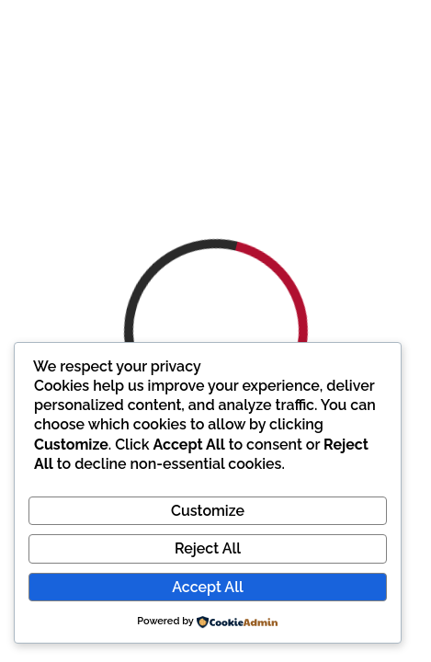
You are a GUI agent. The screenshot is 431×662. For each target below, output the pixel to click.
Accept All (207, 587)
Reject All (208, 548)
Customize (207, 510)
